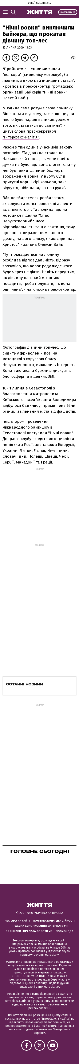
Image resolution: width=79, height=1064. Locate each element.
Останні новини (24, 684)
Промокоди (64, 931)
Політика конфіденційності (54, 920)
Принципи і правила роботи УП (29, 931)
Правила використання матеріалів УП (40, 925)
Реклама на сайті (17, 920)
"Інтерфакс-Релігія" (21, 137)
